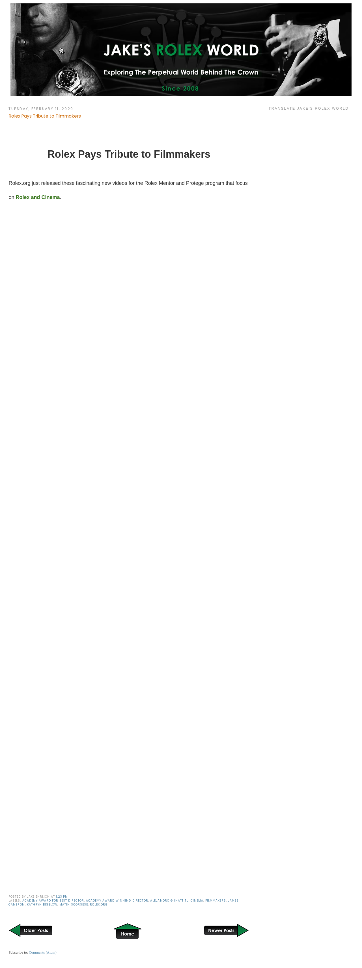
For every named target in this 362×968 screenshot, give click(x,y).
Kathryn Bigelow (42, 904)
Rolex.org (99, 904)
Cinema (197, 900)
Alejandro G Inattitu (169, 900)
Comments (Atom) (43, 952)
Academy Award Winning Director (117, 900)
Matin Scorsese (73, 904)
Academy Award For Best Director (53, 900)
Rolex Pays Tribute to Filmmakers (44, 116)
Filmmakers (215, 900)
